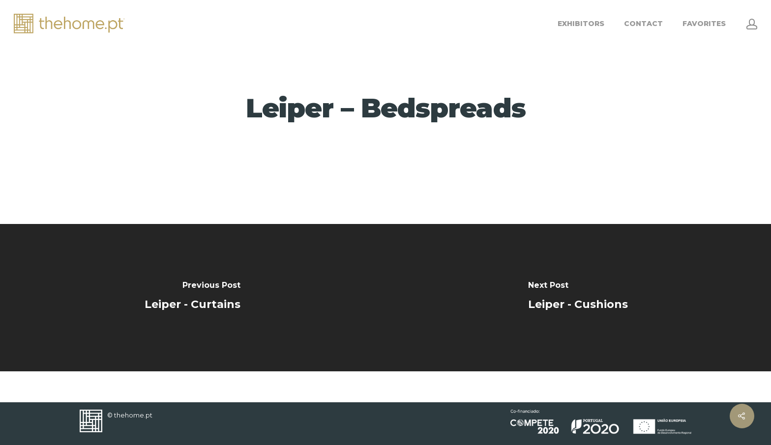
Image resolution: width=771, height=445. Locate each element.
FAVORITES (704, 23)
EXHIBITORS (581, 23)
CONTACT (643, 23)
